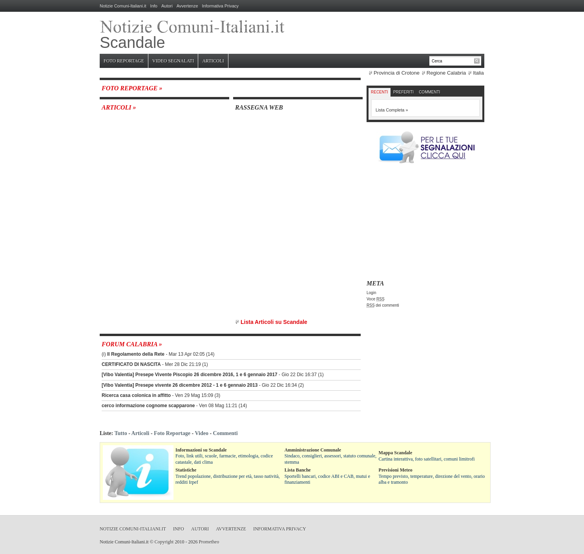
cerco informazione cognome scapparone (148, 405)
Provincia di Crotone (397, 73)
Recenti (379, 92)
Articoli (213, 61)
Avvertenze (187, 6)
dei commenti (383, 305)
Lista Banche (298, 470)
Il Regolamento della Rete (135, 354)
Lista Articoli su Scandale (274, 322)
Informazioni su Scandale (201, 450)
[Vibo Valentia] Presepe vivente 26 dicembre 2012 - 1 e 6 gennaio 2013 (179, 385)
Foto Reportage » (132, 88)
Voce (376, 299)
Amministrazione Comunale (313, 450)
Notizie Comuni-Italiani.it (123, 6)
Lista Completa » (392, 110)
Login (371, 293)
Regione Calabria (446, 73)
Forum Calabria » (132, 344)
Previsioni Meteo (395, 470)
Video (201, 433)
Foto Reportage (124, 61)
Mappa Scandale (395, 452)
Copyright (164, 542)
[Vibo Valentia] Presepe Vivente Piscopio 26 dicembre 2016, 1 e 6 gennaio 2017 (189, 374)
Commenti (429, 92)
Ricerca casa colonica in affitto (136, 395)
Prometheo (209, 542)
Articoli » (119, 107)
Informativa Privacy (220, 6)
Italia (478, 73)
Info (153, 6)
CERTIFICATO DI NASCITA (131, 364)
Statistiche (185, 470)
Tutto (120, 433)
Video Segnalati (173, 61)
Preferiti (403, 92)
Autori (167, 6)
